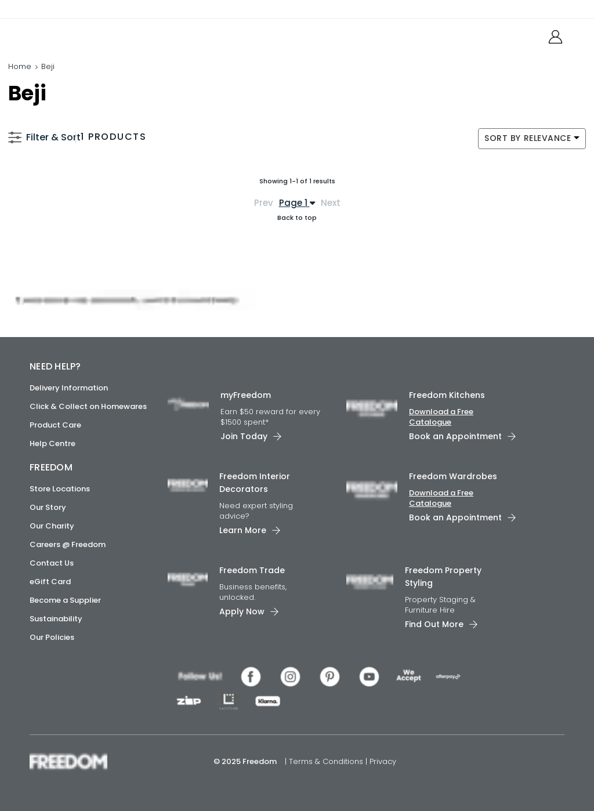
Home (19, 66)
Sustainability (56, 618)
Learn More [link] (242, 530)
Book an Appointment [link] (455, 436)
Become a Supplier (65, 600)
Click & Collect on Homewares (88, 406)
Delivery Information (69, 387)
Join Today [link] (243, 436)
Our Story (48, 507)
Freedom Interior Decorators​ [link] (254, 482)
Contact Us (52, 563)
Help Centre (52, 443)
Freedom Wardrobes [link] (453, 476)
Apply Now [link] (242, 611)
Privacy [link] (383, 760)
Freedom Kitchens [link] (447, 395)
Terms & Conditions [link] (327, 760)
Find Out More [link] (434, 623)
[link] (81, 34)
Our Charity (52, 525)
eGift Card (50, 581)
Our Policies (52, 637)
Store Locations (60, 488)
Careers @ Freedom (68, 544)
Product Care (55, 424)
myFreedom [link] (245, 395)
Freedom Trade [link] (252, 570)
